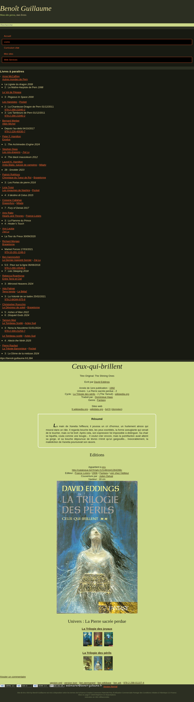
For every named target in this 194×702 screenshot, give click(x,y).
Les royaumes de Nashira (16, 190)
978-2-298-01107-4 (133, 682)
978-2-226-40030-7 (15, 131)
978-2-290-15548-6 (15, 268)
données (116, 409)
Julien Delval (106, 476)
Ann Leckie (8, 228)
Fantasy (101, 400)
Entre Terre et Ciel (12, 278)
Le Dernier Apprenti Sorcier (16, 260)
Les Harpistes (9, 101)
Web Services (10, 60)
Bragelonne (40, 177)
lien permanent (87, 682)
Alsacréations (110, 695)
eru (104, 467)
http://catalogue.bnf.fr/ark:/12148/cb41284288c (97, 470)
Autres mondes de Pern (15, 79)
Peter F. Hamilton (11, 136)
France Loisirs (82, 473)
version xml (56, 682)
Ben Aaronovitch (11, 257)
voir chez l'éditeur (119, 473)
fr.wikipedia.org (80, 409)
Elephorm (99, 695)
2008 (94, 473)
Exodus (6, 139)
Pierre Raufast (10, 345)
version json (70, 682)
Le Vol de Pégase (11, 92)
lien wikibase (104, 682)
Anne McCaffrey (11, 76)
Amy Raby (7, 212)
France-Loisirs (33, 215)
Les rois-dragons (11, 152)
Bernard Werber (11, 120)
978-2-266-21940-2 (15, 109)
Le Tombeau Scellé (12, 323)
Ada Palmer (8, 288)
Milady (42, 164)
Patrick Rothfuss (11, 174)
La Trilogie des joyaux (97, 628)
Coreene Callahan (12, 200)
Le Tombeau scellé (12, 335)
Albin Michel (8, 123)
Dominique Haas (104, 397)
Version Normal (110, 686)
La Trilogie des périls (84, 394)
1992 (112, 388)
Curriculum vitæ (11, 48)
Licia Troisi (8, 187)
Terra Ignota (8, 291)
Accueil (7, 36)
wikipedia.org (122, 394)
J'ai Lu (26, 152)
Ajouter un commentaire (13, 676)
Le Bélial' (22, 291)
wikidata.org (96, 409)
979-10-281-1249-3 (15, 252)
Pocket (23, 101)
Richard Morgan (11, 241)
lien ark (117, 682)
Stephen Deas (10, 149)
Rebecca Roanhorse (13, 275)
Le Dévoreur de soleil (13, 307)
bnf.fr (108, 409)
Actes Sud (30, 323)
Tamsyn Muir (9, 320)
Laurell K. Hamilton (12, 161)
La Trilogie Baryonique (14, 348)
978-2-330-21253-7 (15, 330)
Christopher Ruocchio (14, 304)
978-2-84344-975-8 (15, 299)
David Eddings (102, 381)
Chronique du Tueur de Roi (16, 177)
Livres (7, 42)
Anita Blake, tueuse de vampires (19, 164)
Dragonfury (8, 203)
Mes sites (8, 54)
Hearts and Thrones (13, 215)
